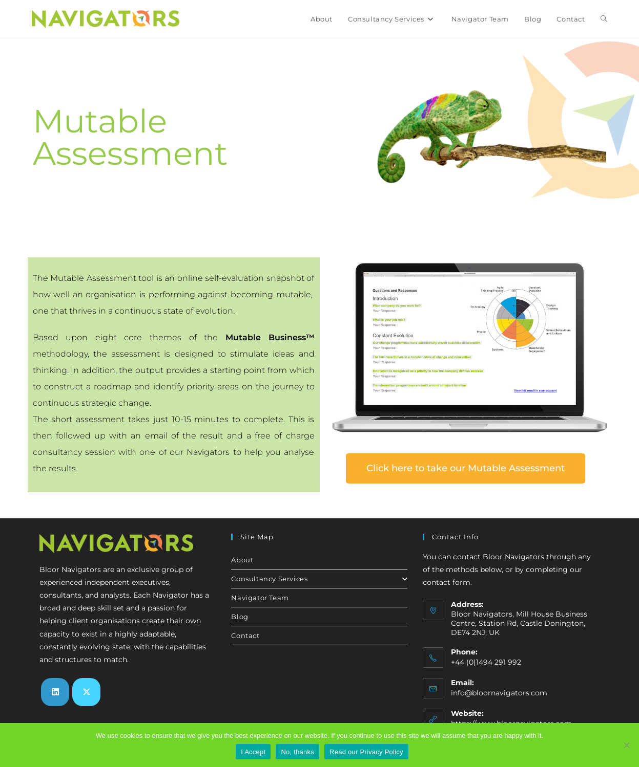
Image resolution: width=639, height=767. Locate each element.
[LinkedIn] (55, 692)
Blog (239, 616)
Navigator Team (259, 598)
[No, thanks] (626, 745)
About (242, 560)
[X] (86, 692)
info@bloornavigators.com (499, 692)
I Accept (253, 752)
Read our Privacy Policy (366, 752)
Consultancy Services (319, 579)
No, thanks (297, 752)
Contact (245, 635)
